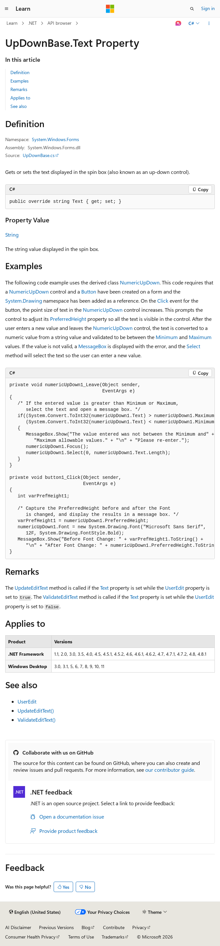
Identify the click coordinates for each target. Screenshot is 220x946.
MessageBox (92, 346)
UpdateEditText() (36, 710)
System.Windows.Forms (55, 139)
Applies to (20, 98)
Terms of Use (81, 937)
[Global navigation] (6, 9)
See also (18, 106)
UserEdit (174, 587)
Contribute (113, 927)
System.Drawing (23, 300)
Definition (20, 72)
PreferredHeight (68, 318)
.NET (32, 23)
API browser (59, 23)
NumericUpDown (140, 282)
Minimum (167, 337)
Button (88, 291)
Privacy (139, 927)
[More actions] (209, 23)
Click (162, 300)
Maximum (200, 337)
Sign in (208, 8)
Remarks (18, 89)
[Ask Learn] (178, 23)
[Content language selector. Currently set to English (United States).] (35, 912)
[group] (110, 468)
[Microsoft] (110, 9)
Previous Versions (56, 927)
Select (193, 346)
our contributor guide (169, 769)
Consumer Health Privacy (30, 937)
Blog (86, 927)
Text (104, 587)
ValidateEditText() (37, 719)
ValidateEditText (60, 596)
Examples (19, 81)
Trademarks (113, 937)
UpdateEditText (31, 587)
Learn (12, 23)
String (12, 234)
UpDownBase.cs (39, 155)
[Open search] (192, 9)
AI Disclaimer (18, 927)
